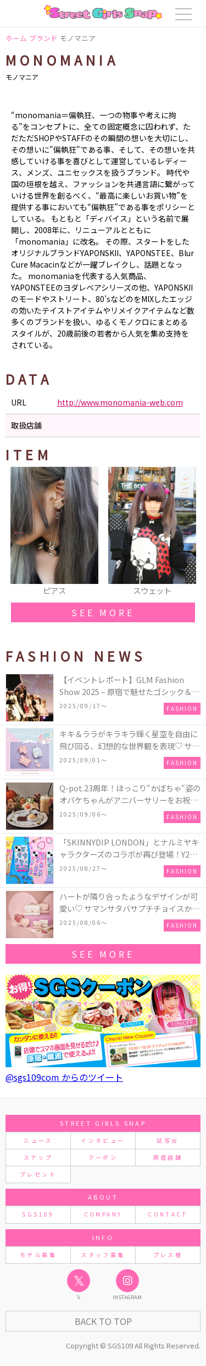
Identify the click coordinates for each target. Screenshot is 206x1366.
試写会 (168, 1140)
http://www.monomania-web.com (120, 402)
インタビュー (103, 1140)
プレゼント (38, 1174)
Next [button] (187, 532)
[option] (54, 532)
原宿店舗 (167, 1157)
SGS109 (38, 1214)
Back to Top (103, 1321)
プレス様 (167, 1255)
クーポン (103, 1157)
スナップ (38, 1157)
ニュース (38, 1140)
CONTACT (168, 1214)
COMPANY (103, 1214)
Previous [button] (19, 532)
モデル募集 (38, 1255)
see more (102, 612)
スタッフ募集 (103, 1255)
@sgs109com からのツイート (64, 1077)
